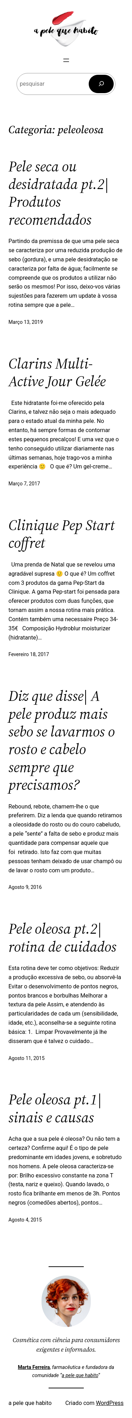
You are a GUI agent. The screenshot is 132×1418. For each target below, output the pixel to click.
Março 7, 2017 (24, 483)
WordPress (110, 1403)
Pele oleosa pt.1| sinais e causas (55, 1108)
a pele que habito (80, 1375)
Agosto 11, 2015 (26, 1058)
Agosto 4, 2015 (25, 1220)
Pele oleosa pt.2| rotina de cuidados (62, 937)
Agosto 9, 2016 (25, 887)
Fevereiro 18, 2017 (28, 654)
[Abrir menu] (66, 60)
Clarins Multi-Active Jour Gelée (57, 372)
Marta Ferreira (34, 1367)
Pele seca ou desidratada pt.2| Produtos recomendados (58, 193)
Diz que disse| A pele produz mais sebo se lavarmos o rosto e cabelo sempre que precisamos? (61, 740)
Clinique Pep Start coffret (61, 534)
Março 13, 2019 (25, 322)
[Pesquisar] (101, 84)
